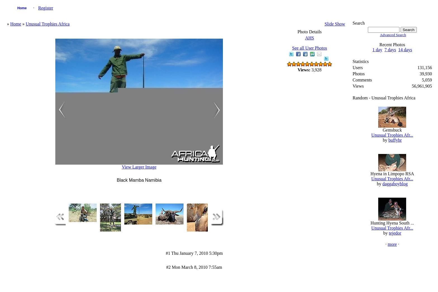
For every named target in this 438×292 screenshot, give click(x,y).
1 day (377, 49)
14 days (405, 49)
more (392, 244)
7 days (390, 49)
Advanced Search (393, 35)
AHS (309, 38)
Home (22, 8)
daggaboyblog (395, 183)
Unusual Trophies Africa (48, 24)
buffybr (395, 140)
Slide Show (335, 24)
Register (45, 8)
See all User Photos (309, 48)
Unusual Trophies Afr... (392, 135)
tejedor (395, 233)
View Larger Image (139, 167)
